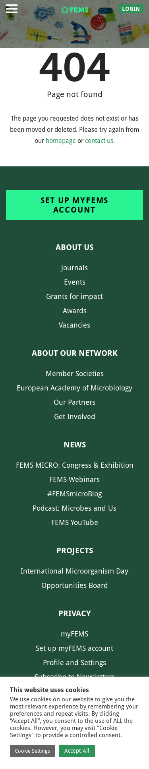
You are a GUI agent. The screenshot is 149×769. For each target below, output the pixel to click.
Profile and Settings (74, 662)
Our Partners (74, 402)
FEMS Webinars (74, 479)
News (75, 444)
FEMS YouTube (74, 522)
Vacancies (74, 325)
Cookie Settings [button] (32, 751)
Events (74, 282)
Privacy (74, 613)
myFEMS (74, 634)
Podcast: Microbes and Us (74, 508)
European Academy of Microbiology (74, 388)
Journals (74, 267)
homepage (61, 140)
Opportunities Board (74, 585)
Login (131, 9)
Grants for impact (74, 296)
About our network (75, 353)
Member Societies (75, 373)
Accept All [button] (76, 751)
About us (74, 247)
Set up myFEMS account (74, 205)
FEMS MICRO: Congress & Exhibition (75, 465)
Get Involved (74, 416)
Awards (75, 310)
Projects (74, 550)
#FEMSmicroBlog (74, 494)
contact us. (100, 140)
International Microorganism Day (74, 571)
